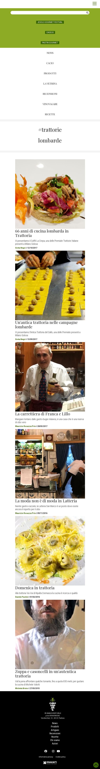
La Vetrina (50, 83)
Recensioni (50, 93)
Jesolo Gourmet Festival (50, 22)
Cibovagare (6, 4)
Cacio (50, 63)
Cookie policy (61, 757)
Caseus (50, 32)
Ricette (50, 114)
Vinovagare (50, 104)
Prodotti (50, 73)
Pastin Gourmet (50, 43)
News (50, 53)
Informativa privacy (46, 757)
